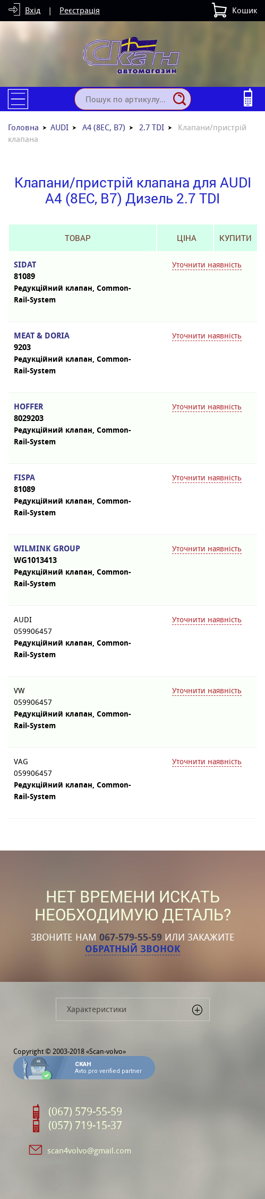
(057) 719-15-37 (85, 1125)
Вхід (32, 10)
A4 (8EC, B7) (103, 127)
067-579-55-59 (130, 937)
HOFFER (77, 412)
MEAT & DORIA (77, 341)
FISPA (77, 483)
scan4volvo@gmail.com (89, 1151)
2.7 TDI (151, 127)
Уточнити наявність (207, 265)
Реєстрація (79, 10)
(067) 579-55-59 (85, 1111)
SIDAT (77, 271)
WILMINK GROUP (77, 554)
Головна (23, 127)
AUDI (59, 127)
